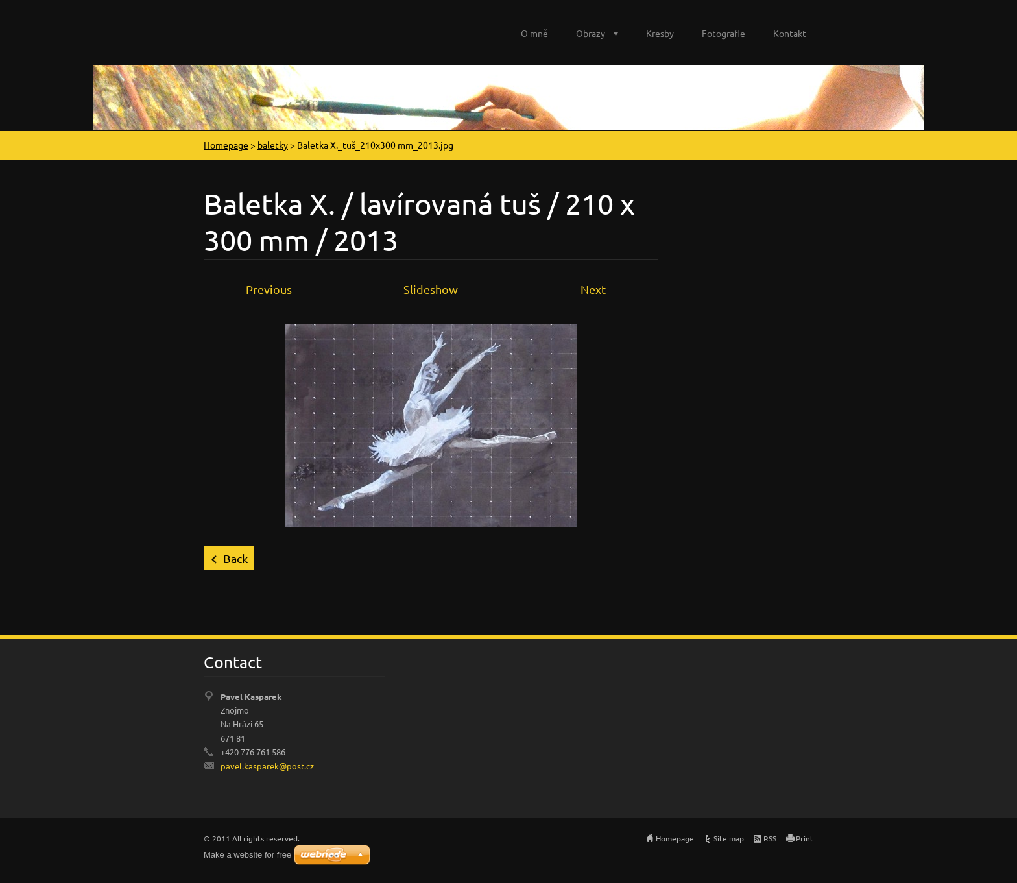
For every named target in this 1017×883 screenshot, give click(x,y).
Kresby (660, 33)
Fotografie (723, 33)
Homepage (226, 145)
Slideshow (430, 289)
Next (593, 289)
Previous (269, 289)
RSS (769, 838)
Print (804, 838)
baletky (272, 145)
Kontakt (789, 33)
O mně (534, 33)
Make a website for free (247, 855)
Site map (728, 838)
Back (235, 558)
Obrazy (590, 33)
